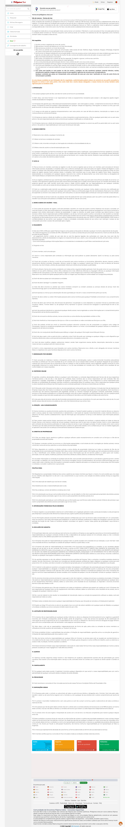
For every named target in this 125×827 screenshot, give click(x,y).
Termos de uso (87, 803)
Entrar (103, 2)
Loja (78, 800)
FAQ (100, 803)
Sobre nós (71, 803)
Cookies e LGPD (54, 803)
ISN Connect (75, 826)
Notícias (67, 800)
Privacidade (78, 803)
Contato (95, 803)
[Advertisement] (75, 9)
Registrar (110, 2)
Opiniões (83, 800)
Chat (18, 2)
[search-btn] (28, 8)
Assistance (120, 823)
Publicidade (63, 803)
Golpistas (73, 800)
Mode (95, 2)
